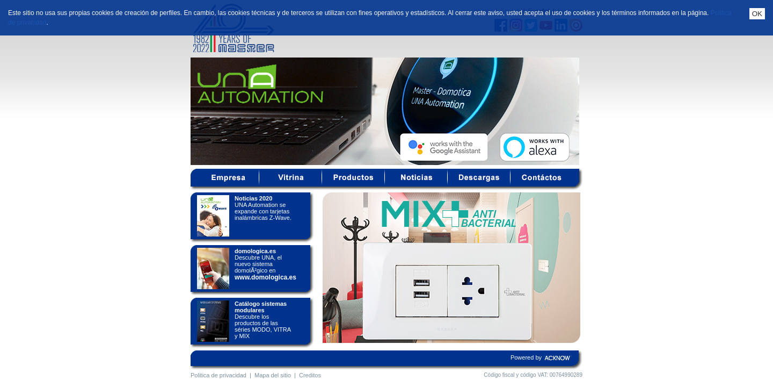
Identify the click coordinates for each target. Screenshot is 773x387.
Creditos (310, 375)
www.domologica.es (265, 277)
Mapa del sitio (272, 375)
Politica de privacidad (218, 375)
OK (757, 14)
